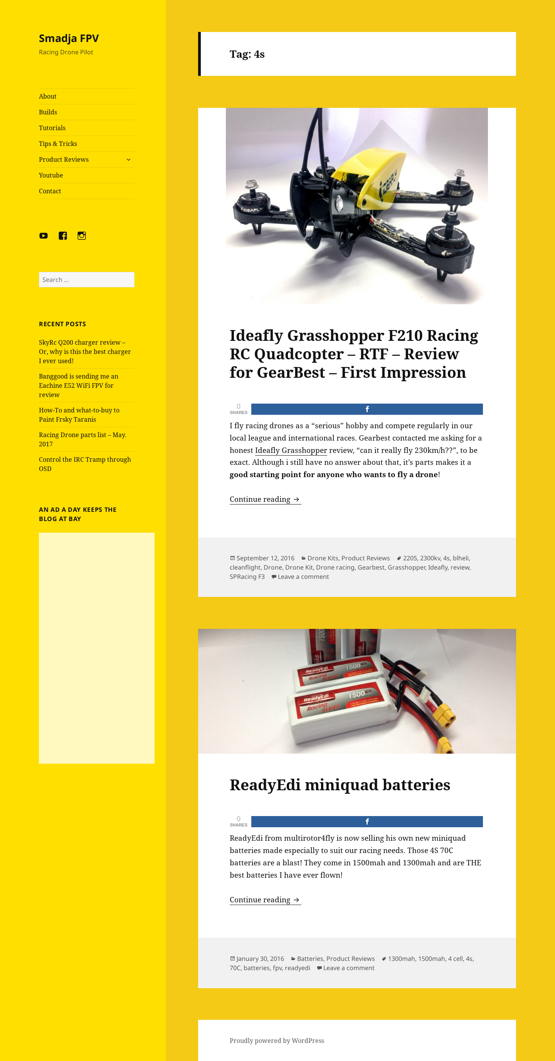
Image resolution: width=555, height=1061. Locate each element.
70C (235, 968)
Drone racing (335, 567)
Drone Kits (323, 558)
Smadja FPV (69, 38)
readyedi (297, 968)
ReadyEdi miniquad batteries (340, 784)
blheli (461, 558)
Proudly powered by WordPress (277, 1040)
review (460, 567)
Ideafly (437, 567)
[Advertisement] (97, 648)
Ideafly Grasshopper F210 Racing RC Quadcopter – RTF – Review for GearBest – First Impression (354, 353)
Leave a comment (303, 576)
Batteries (310, 958)
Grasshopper (406, 567)
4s (446, 558)
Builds (48, 112)
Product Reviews (64, 159)
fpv (277, 968)
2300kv (430, 558)
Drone (273, 567)
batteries (257, 968)
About (48, 96)
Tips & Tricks (58, 143)
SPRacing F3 (247, 576)
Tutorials (52, 128)
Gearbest (371, 567)
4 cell (455, 958)
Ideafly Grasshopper (291, 450)
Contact (50, 191)
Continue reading (265, 499)
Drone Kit (299, 567)
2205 (410, 558)
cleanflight (245, 567)
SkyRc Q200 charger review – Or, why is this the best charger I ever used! (85, 351)
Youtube (51, 175)
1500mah (431, 958)
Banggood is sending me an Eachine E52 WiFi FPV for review (78, 385)
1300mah (401, 958)
